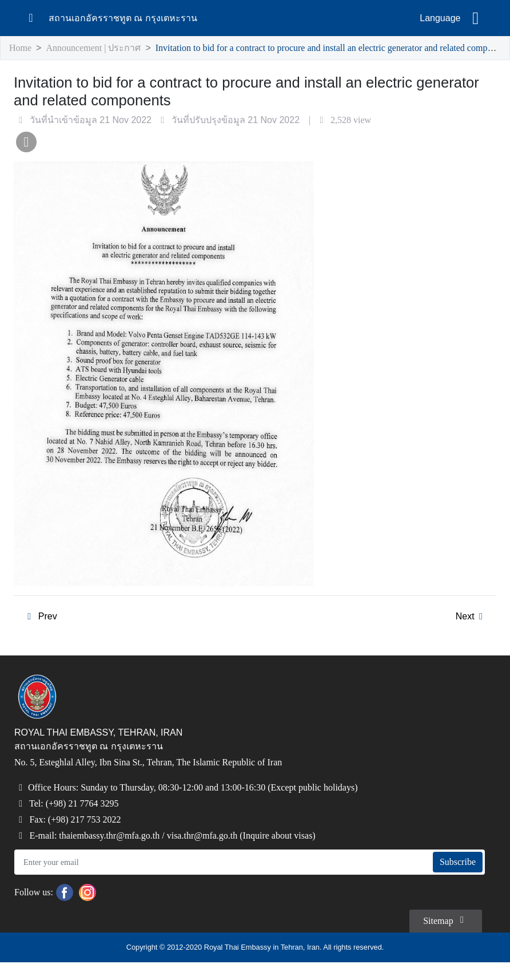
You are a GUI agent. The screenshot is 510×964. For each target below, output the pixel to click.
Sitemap (443, 921)
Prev (39, 618)
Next (471, 618)
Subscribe (456, 864)
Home (21, 48)
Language (440, 18)
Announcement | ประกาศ (95, 48)
